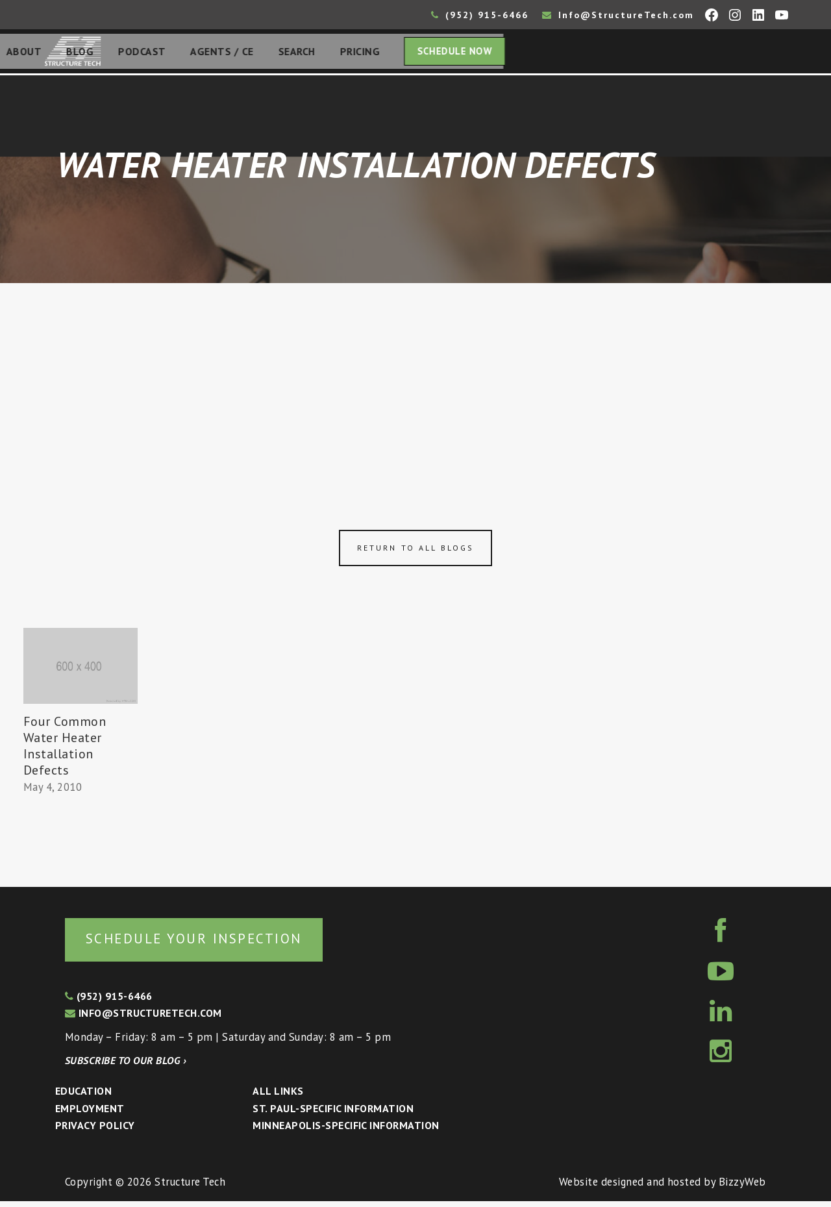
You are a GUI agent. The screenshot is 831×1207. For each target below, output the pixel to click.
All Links (278, 1096)
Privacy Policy (95, 1131)
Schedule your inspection (218, 943)
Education (83, 1096)
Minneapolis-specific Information (346, 1131)
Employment (90, 1114)
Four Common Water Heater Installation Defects (64, 749)
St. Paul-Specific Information (333, 1114)
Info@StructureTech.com (618, 15)
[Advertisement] (415, 384)
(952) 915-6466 (479, 15)
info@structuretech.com (143, 1018)
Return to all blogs (415, 551)
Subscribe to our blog (125, 1066)
